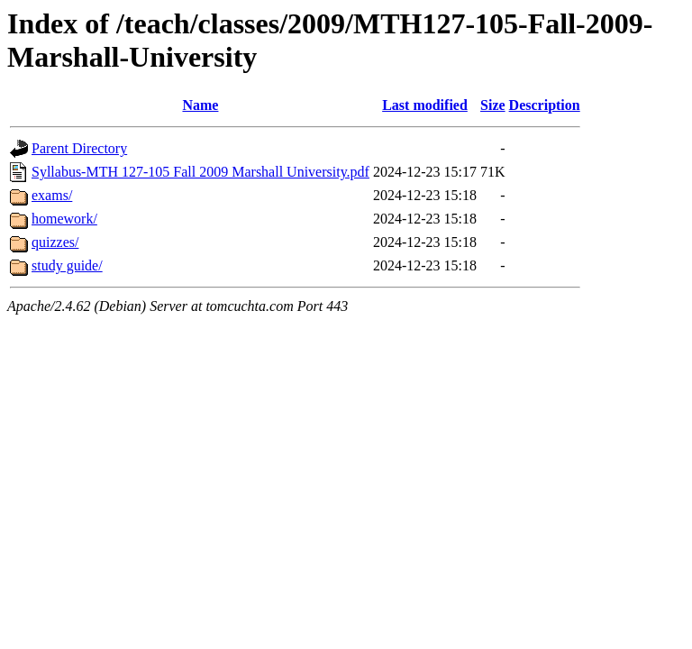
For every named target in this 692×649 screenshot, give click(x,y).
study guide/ (67, 265)
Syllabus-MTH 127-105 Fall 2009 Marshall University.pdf (200, 171)
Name (200, 105)
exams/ (52, 195)
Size (492, 105)
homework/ (64, 218)
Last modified (425, 105)
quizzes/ (55, 242)
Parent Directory (79, 148)
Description (544, 105)
